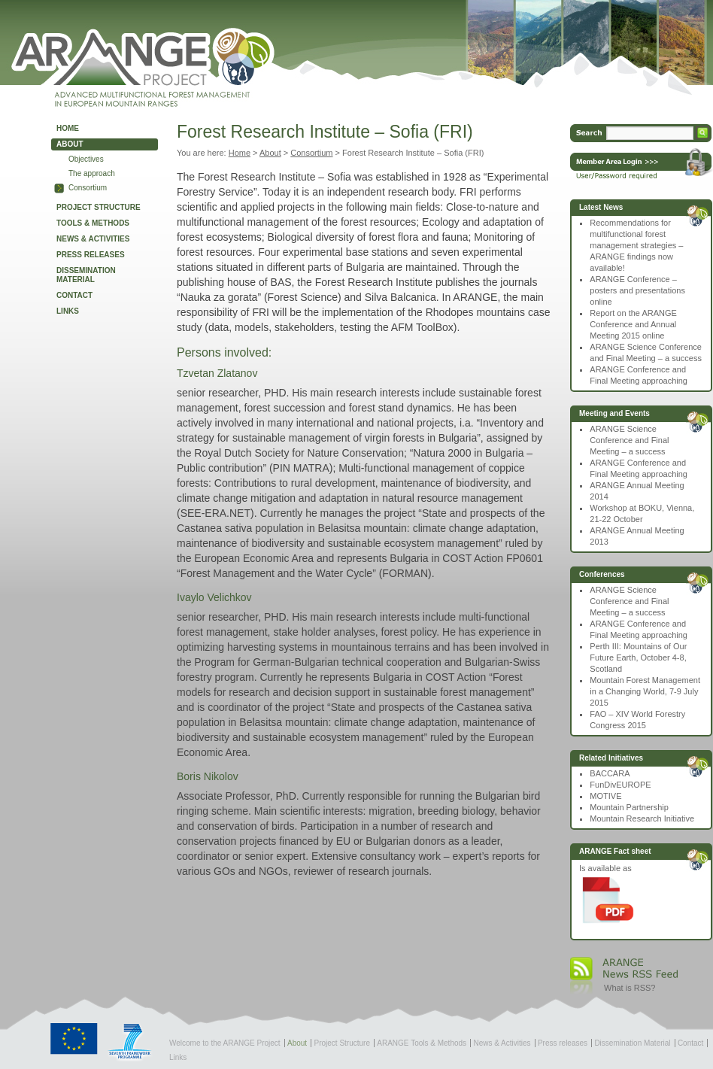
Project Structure (98, 207)
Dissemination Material (86, 275)
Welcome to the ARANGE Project (225, 1043)
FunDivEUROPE (620, 784)
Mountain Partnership (629, 807)
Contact (74, 295)
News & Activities (92, 239)
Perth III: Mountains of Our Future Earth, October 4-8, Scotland (638, 657)
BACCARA (610, 773)
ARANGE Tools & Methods (421, 1043)
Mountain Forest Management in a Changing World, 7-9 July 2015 (645, 691)
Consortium (87, 188)
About (69, 144)
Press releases (90, 255)
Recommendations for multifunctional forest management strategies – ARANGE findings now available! (636, 245)
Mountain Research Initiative (642, 818)
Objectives (86, 159)
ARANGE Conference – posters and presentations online (637, 290)
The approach (91, 173)
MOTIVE (605, 795)
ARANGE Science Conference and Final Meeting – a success (629, 440)
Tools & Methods (92, 223)
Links (67, 311)
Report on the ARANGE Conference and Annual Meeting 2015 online (633, 324)
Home (67, 128)
